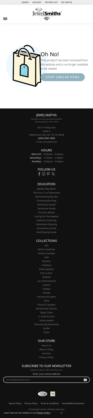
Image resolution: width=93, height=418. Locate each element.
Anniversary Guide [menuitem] (46, 228)
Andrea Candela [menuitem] (46, 253)
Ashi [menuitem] (46, 257)
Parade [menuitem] (46, 292)
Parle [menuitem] (46, 300)
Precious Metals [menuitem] (46, 212)
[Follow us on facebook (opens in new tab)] (39, 174)
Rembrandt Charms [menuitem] (46, 308)
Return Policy (46, 349)
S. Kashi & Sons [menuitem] (46, 316)
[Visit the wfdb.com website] (42, 393)
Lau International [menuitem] (46, 280)
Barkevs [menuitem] (46, 261)
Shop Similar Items (63, 77)
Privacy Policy (46, 357)
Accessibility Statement (73, 403)
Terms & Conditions (50, 403)
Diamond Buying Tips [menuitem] (46, 196)
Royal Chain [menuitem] (46, 312)
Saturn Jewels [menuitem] (46, 320)
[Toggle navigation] (5, 18)
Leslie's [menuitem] (46, 284)
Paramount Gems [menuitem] (46, 296)
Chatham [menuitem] (46, 265)
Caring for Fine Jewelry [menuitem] (47, 216)
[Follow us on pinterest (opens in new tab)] (48, 174)
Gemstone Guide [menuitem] (47, 208)
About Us (46, 345)
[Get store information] (46, 142)
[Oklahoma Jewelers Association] (52, 393)
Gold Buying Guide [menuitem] (46, 232)
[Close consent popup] (61, 413)
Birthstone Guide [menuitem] (46, 204)
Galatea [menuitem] (46, 276)
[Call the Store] (46, 138)
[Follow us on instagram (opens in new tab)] (43, 174)
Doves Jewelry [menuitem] (46, 269)
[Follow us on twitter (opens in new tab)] (53, 174)
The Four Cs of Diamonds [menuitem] (46, 192)
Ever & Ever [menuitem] (46, 273)
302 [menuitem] (46, 245)
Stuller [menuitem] (46, 328)
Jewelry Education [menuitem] (46, 188)
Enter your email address (46, 373)
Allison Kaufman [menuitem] (46, 249)
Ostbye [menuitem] (46, 288)
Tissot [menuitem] (46, 332)
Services (46, 353)
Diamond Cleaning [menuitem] (46, 220)
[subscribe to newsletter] (85, 379)
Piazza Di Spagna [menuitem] (46, 304)
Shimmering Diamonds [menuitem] (46, 324)
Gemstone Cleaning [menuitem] (46, 224)
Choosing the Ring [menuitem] (46, 200)
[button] (25, 2)
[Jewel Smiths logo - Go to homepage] (46, 14)
